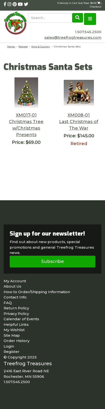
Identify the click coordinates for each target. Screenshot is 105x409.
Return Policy (16, 308)
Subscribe (52, 261)
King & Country (40, 46)
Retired (23, 46)
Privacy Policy (16, 313)
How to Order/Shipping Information (37, 292)
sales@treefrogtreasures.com (72, 37)
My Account (15, 281)
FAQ (8, 302)
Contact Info (15, 297)
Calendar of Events (21, 319)
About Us (12, 286)
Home (11, 46)
